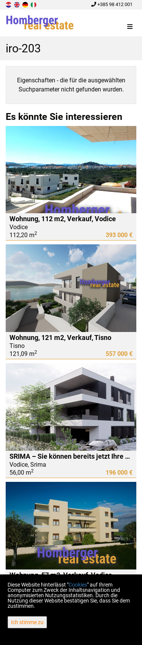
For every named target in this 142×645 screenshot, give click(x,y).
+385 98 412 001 (112, 4)
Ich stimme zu (27, 622)
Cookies (78, 585)
